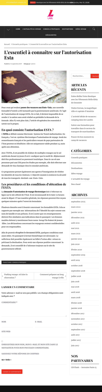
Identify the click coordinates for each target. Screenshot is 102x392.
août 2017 (75, 335)
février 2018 (76, 303)
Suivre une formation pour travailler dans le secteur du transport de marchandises (83, 128)
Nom (3, 322)
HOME (18, 29)
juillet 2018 (76, 276)
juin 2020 (75, 244)
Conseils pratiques (51, 29)
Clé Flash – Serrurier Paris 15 (84, 367)
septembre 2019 (78, 255)
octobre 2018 (76, 265)
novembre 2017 (78, 319)
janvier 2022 (76, 212)
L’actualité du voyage (32, 29)
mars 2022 (75, 207)
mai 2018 (75, 287)
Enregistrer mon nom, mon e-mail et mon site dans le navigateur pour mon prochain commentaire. (29, 346)
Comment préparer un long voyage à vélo (52, 276)
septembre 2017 (78, 329)
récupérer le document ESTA (27, 232)
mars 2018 (75, 297)
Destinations (67, 29)
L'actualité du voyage (80, 179)
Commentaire (9, 302)
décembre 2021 (77, 217)
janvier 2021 (76, 239)
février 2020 (76, 249)
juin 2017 (75, 345)
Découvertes (51, 35)
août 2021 (75, 223)
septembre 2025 (78, 201)
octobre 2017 (76, 324)
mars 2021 (75, 233)
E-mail (38, 322)
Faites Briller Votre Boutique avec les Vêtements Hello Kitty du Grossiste (53, 2)
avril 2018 (75, 292)
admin (33, 64)
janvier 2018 (76, 308)
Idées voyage (81, 29)
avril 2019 (75, 260)
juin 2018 (75, 281)
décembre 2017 (77, 313)
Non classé (75, 184)
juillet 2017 (76, 340)
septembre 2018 (78, 271)
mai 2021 (75, 228)
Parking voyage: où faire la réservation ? (15, 276)
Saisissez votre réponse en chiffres (20, 354)
